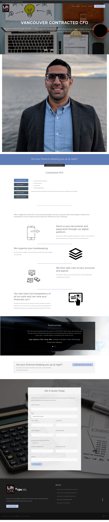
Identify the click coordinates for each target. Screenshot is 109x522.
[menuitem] (73, 6)
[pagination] (52, 346)
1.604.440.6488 (11, 1)
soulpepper (17, 516)
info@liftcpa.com (19, 1)
